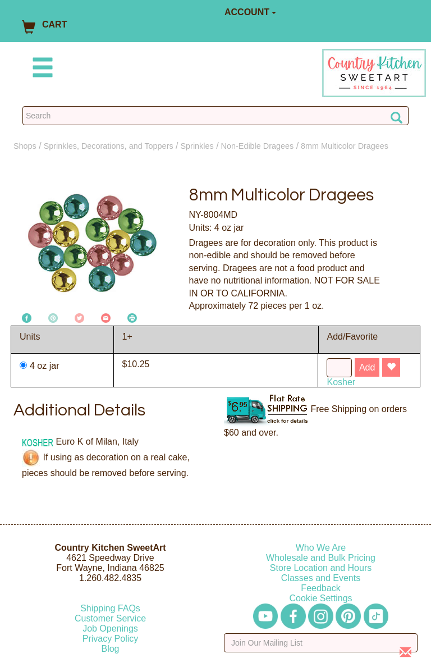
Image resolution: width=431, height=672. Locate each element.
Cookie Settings (320, 598)
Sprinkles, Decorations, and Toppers (108, 145)
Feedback (320, 588)
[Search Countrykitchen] (215, 115)
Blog (110, 648)
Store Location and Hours (321, 568)
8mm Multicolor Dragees (344, 145)
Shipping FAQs (110, 608)
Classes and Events (320, 578)
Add (367, 367)
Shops (24, 145)
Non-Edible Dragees (257, 145)
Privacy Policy (110, 638)
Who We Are (321, 547)
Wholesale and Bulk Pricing (320, 558)
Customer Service (110, 618)
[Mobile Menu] (40, 69)
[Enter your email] (321, 642)
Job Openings (110, 628)
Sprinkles (197, 145)
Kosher (341, 382)
